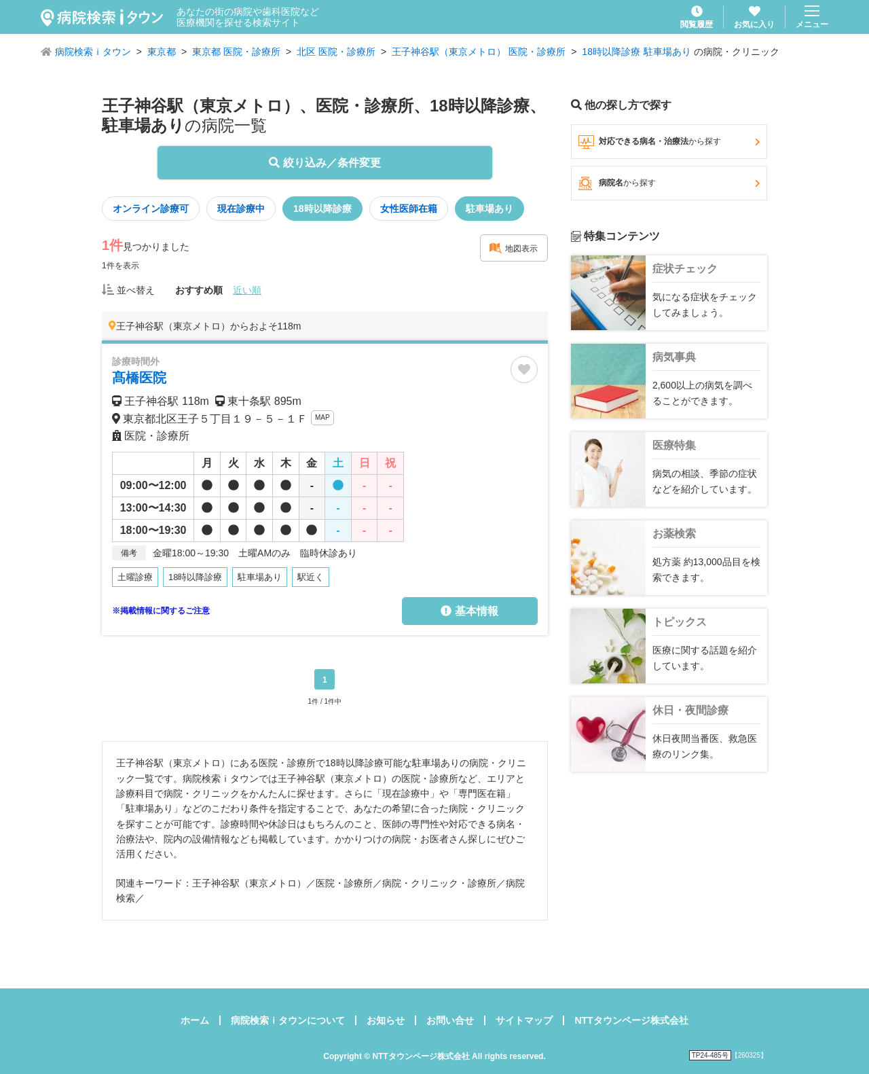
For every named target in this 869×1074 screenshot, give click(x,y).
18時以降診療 (611, 51)
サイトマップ (524, 1020)
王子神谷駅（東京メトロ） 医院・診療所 (479, 51)
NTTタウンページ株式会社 (631, 1020)
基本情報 (469, 611)
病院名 (669, 183)
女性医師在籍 (408, 208)
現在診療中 (241, 208)
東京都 (161, 51)
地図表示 (513, 248)
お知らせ (386, 1020)
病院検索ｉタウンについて (288, 1020)
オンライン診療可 (151, 208)
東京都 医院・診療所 (236, 51)
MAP (322, 417)
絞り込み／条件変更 (324, 162)
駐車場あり (667, 51)
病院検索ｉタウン (93, 51)
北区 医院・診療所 (336, 51)
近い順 (247, 290)
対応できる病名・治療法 (669, 142)
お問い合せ (450, 1020)
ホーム (195, 1020)
